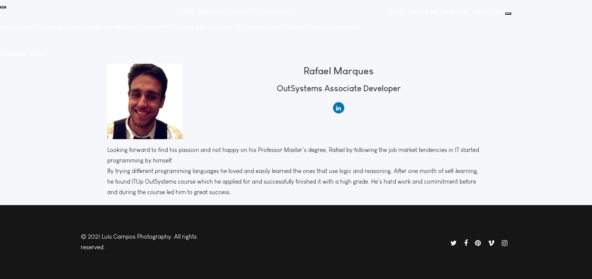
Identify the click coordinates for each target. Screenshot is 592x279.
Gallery (244, 12)
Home (185, 12)
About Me (213, 12)
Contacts (276, 12)
